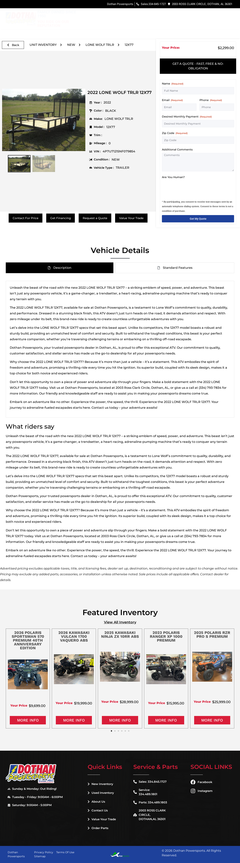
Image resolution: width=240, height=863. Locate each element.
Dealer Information (104, 22)
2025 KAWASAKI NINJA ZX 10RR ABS (120, 634)
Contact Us (98, 810)
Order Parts (98, 828)
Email (172, 100)
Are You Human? (173, 177)
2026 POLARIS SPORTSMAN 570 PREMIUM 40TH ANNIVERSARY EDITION (28, 640)
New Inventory (115, 15)
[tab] (198, 66)
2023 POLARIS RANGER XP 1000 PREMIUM (166, 636)
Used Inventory (147, 15)
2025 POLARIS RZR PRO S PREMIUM (212, 634)
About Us (96, 801)
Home (92, 15)
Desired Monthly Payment (187, 116)
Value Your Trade (102, 819)
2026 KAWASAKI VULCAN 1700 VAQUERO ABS (73, 636)
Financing (173, 15)
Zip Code (175, 133)
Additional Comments (177, 149)
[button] (8, 677)
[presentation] (191, 188)
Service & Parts (199, 15)
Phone (211, 100)
